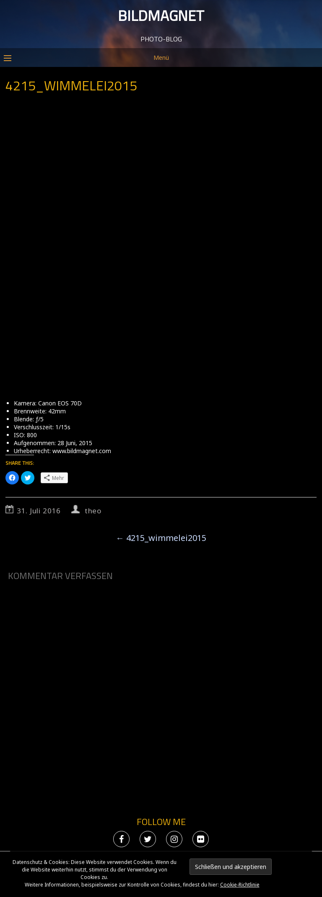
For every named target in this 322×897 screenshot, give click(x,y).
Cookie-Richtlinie (240, 884)
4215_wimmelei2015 (161, 537)
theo (93, 510)
